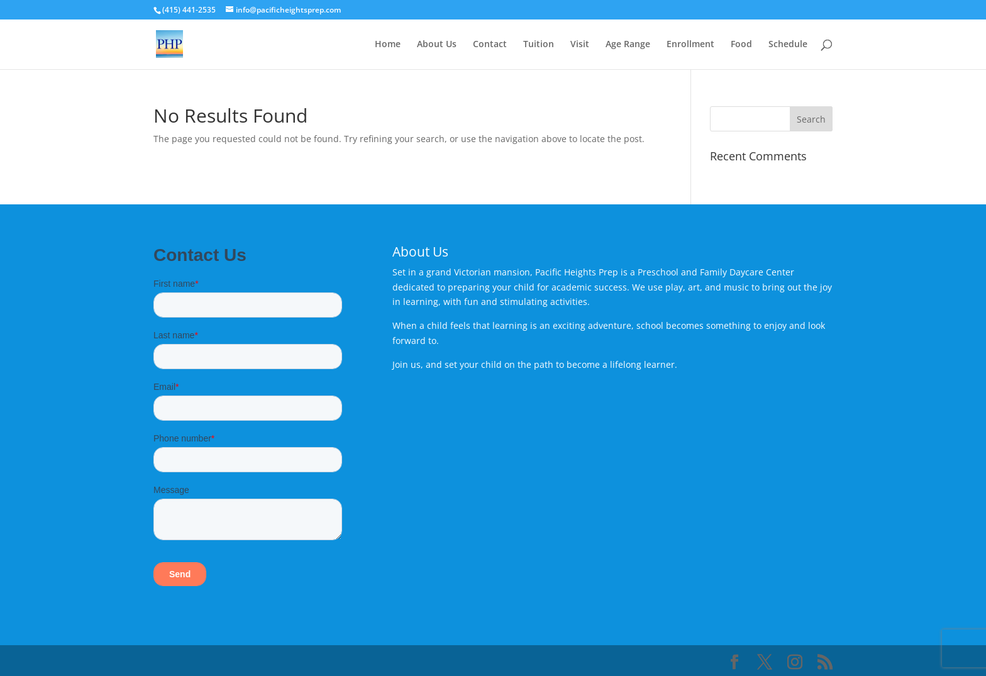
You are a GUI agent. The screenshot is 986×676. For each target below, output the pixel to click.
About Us (437, 45)
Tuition (538, 45)
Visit (579, 45)
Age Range (628, 45)
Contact (490, 45)
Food (741, 45)
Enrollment (690, 45)
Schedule (787, 45)
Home (388, 45)
